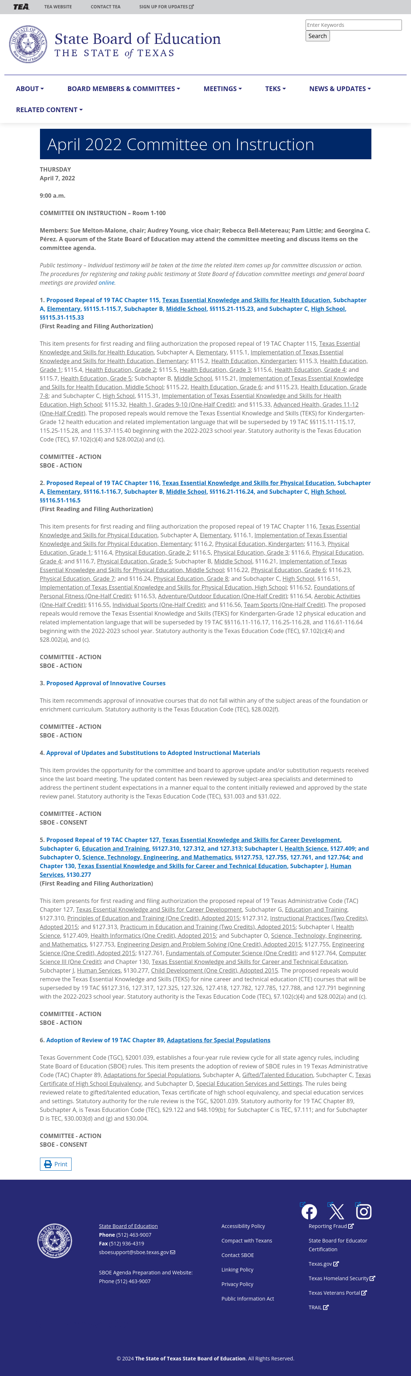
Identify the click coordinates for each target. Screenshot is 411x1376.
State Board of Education (128, 1226)
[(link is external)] (310, 1211)
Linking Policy (238, 1269)
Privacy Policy (237, 1284)
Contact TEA (106, 7)
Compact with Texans (247, 1240)
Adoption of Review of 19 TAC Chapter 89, (158, 1040)
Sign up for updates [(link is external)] (167, 7)
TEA (21, 7)
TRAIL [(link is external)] (319, 1307)
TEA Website (58, 7)
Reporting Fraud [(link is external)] (331, 1226)
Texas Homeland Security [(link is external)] (342, 1278)
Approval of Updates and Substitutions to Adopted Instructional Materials (153, 753)
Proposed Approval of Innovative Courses (105, 683)
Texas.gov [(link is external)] (324, 1263)
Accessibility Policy (243, 1226)
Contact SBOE (238, 1255)
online (106, 283)
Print (56, 1164)
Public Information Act (248, 1298)
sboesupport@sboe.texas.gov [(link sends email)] (137, 1252)
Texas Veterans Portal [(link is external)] (338, 1292)
